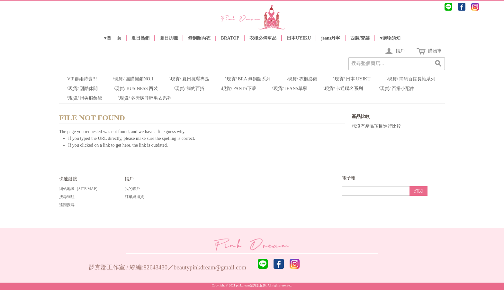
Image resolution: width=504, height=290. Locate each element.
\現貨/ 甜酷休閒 (82, 88)
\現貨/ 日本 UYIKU (352, 79)
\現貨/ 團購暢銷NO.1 (133, 79)
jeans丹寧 (330, 38)
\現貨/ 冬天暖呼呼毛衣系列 (144, 98)
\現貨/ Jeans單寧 (289, 88)
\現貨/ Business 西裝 (136, 88)
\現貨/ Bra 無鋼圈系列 (248, 79)
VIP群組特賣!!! (82, 79)
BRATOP (230, 38)
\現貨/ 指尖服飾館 (84, 98)
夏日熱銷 (140, 38)
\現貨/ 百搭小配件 (396, 88)
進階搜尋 (67, 205)
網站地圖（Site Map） (79, 188)
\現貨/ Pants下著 (238, 88)
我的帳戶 (132, 188)
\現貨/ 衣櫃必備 (302, 79)
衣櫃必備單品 (262, 38)
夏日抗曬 (169, 38)
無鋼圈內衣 (199, 38)
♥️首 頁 (113, 38)
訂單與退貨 (134, 197)
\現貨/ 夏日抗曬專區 (189, 79)
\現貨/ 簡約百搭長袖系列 (411, 79)
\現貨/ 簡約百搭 (189, 88)
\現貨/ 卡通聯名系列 (343, 88)
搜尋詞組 (67, 197)
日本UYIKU (299, 38)
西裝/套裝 (360, 38)
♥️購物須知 (390, 38)
